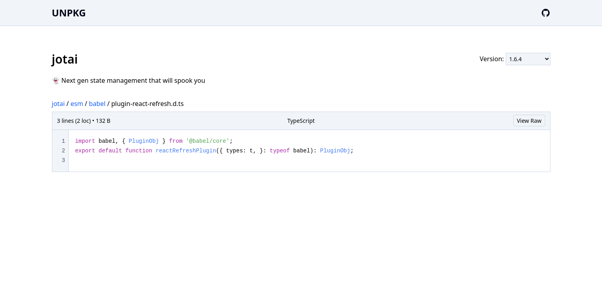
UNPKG (69, 12)
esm (76, 103)
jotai (58, 103)
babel (97, 103)
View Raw (529, 120)
